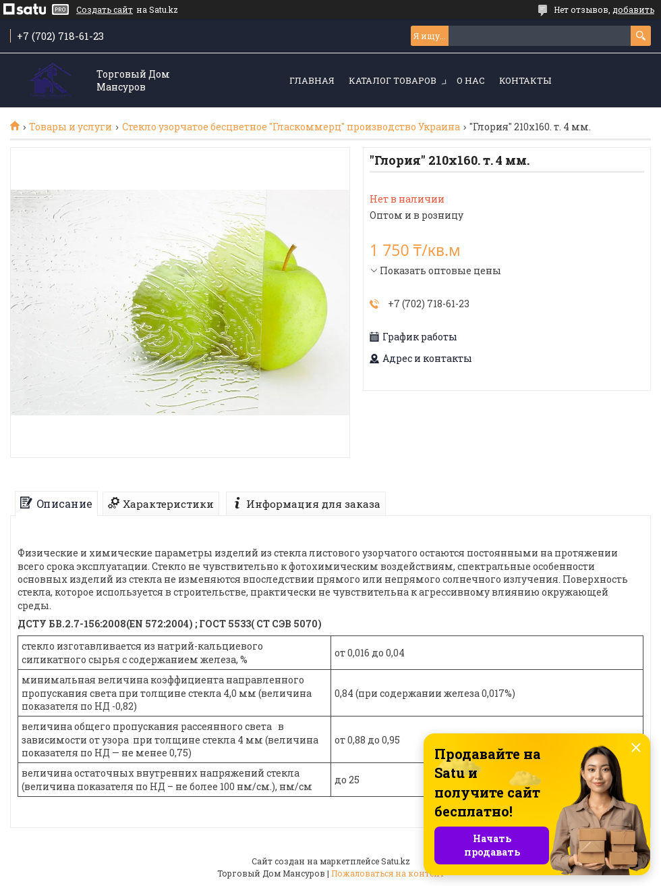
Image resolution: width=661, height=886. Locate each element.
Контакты (525, 80)
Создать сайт (104, 9)
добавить (633, 9)
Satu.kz (395, 861)
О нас (471, 80)
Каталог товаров (392, 80)
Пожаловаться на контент (387, 873)
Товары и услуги (70, 127)
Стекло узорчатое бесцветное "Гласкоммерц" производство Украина (291, 127)
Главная (312, 80)
